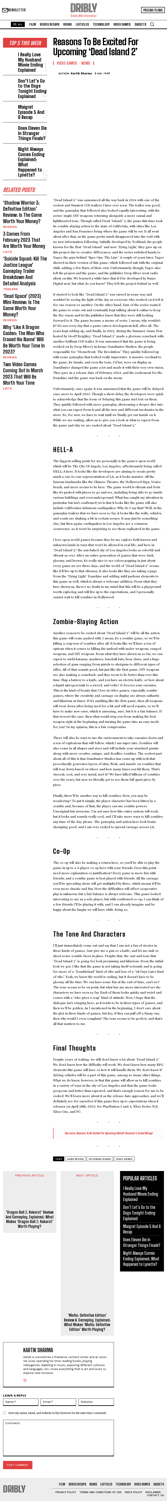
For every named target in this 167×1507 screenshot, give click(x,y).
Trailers (9, 218)
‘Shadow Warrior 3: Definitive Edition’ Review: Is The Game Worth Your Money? (24, 161)
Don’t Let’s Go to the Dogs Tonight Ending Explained (32, 72)
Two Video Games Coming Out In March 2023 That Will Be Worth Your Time (24, 274)
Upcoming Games (100, 1110)
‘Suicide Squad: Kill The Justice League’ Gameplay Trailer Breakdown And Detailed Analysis (23, 206)
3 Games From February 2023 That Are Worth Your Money (23, 184)
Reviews (9, 173)
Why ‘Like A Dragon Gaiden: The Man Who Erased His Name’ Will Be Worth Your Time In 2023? (23, 251)
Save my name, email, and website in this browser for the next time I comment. (57, 1364)
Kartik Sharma (81, 73)
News (85, 63)
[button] (152, 24)
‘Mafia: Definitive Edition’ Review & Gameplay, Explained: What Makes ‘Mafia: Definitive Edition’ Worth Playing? (87, 1274)
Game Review (75, 1110)
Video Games (67, 63)
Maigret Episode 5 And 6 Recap (30, 89)
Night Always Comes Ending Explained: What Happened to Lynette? (32, 123)
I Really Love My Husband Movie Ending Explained (29, 56)
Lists (7, 193)
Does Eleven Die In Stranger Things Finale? (30, 105)
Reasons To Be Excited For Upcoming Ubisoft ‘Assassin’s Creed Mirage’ (114, 1084)
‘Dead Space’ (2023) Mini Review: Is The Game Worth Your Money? (23, 229)
